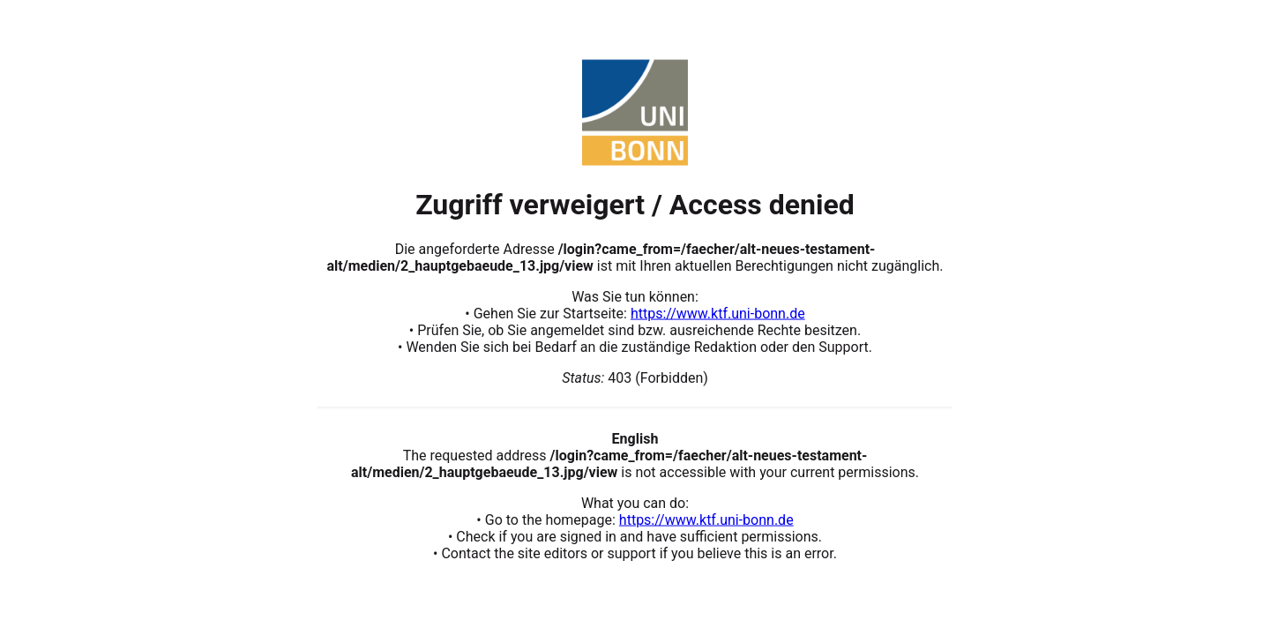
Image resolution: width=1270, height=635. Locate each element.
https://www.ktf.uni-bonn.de (718, 312)
